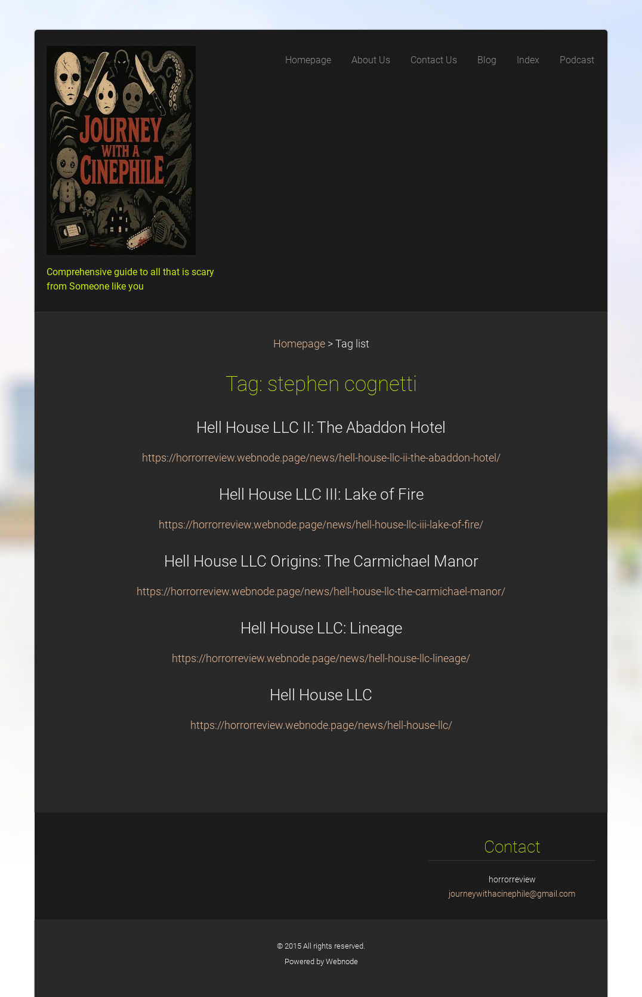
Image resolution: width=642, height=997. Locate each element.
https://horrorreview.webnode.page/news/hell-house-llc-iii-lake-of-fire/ (321, 525)
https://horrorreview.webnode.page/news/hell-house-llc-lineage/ (321, 658)
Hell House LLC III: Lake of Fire (321, 494)
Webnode (342, 961)
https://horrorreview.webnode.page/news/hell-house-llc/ (321, 725)
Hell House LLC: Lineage (321, 628)
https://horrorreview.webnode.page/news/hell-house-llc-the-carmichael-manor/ (321, 592)
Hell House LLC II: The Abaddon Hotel (321, 427)
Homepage (299, 344)
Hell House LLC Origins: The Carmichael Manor (321, 561)
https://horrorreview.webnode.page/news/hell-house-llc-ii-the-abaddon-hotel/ (321, 458)
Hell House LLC (321, 695)
